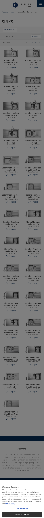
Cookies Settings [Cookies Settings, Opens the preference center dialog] (22, 509)
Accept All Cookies (22, 515)
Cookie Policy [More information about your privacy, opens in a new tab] (10, 505)
